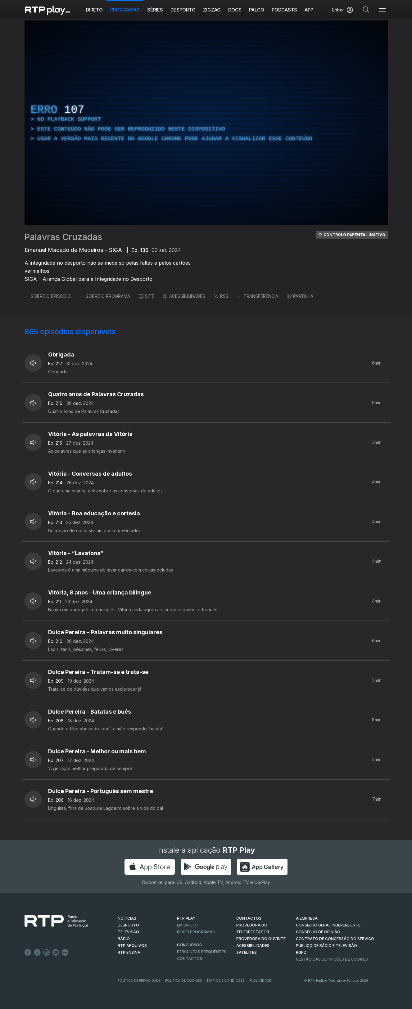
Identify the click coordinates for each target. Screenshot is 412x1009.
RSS (221, 296)
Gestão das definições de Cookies (332, 959)
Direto (94, 10)
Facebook (28, 952)
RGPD (301, 952)
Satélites (246, 952)
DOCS (235, 10)
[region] (206, 122)
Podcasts (284, 10)
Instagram (46, 952)
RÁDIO (124, 938)
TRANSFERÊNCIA (257, 296)
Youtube (55, 952)
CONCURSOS (189, 945)
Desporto (183, 10)
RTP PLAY (186, 918)
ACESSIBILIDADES (184, 296)
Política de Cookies (183, 980)
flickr (65, 952)
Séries (155, 10)
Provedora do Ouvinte (261, 938)
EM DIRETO (187, 925)
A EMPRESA (307, 918)
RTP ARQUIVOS (132, 945)
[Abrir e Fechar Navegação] (382, 10)
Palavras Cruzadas (63, 237)
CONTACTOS (248, 918)
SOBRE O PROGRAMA (104, 296)
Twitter (37, 952)
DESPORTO (128, 925)
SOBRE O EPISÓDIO (48, 296)
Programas (125, 10)
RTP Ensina (129, 952)
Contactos (189, 958)
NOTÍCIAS (127, 918)
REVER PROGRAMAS (196, 932)
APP (309, 10)
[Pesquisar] (366, 9)
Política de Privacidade (139, 980)
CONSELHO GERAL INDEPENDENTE (328, 925)
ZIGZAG (212, 10)
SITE (146, 296)
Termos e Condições (225, 980)
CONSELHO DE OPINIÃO (318, 932)
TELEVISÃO (128, 932)
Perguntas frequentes (201, 951)
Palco (256, 10)
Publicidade (260, 980)
